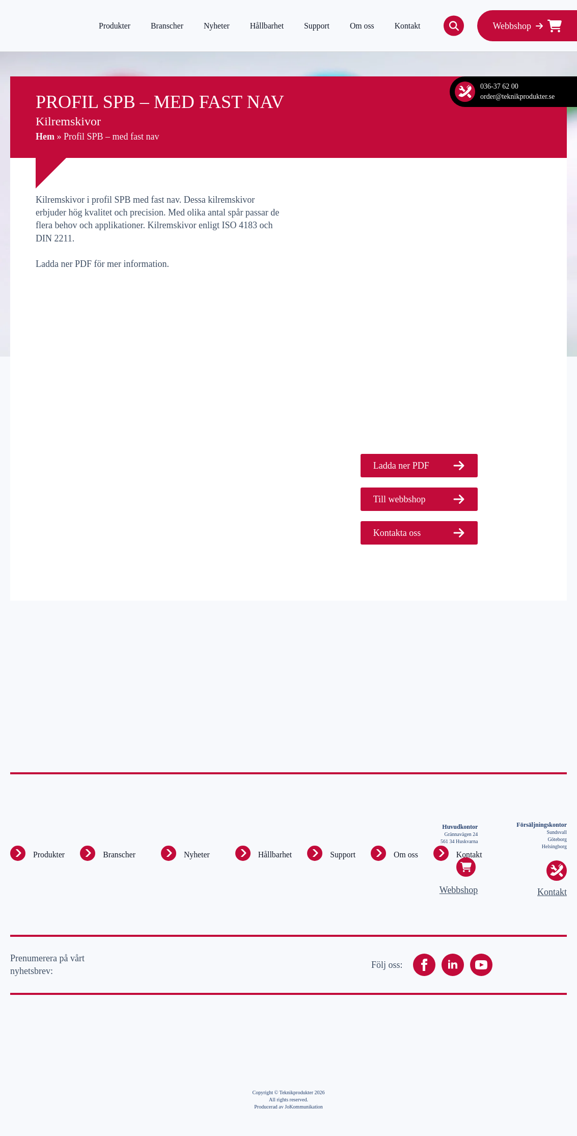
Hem (45, 136)
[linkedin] (453, 965)
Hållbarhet (267, 25)
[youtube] (481, 965)
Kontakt (408, 25)
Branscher (167, 25)
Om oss (362, 25)
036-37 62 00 (499, 86)
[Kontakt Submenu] (441, 853)
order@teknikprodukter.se (517, 96)
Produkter (114, 25)
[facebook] (424, 965)
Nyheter (217, 25)
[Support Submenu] (314, 853)
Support (316, 25)
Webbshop (458, 890)
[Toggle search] (454, 26)
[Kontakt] (465, 92)
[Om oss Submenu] (378, 853)
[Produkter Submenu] (17, 853)
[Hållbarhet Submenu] (243, 853)
